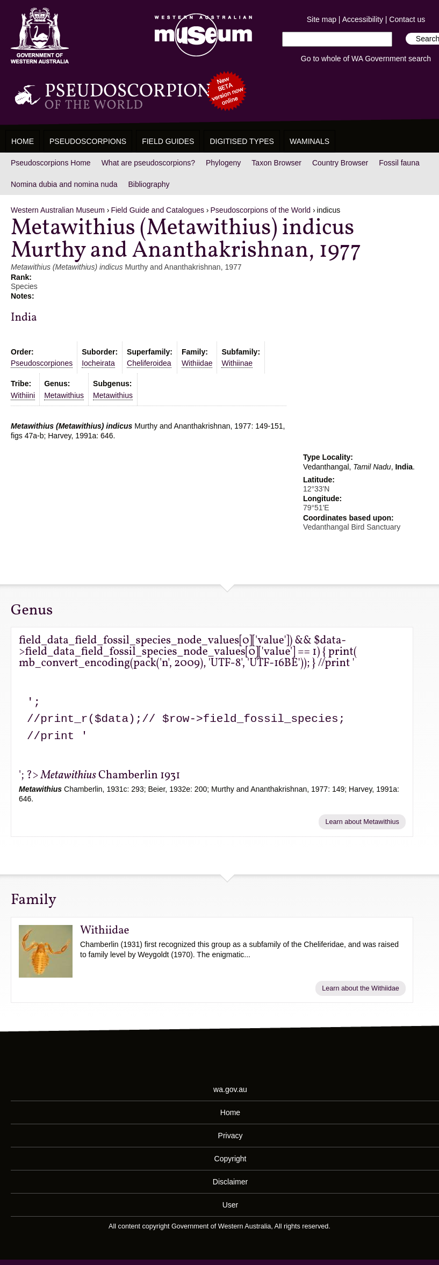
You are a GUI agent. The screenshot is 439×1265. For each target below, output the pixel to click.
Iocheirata (98, 363)
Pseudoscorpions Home (51, 162)
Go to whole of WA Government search (366, 58)
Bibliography (148, 184)
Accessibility (362, 19)
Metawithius (64, 395)
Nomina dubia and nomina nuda (64, 184)
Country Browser (340, 162)
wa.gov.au (230, 1089)
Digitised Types (242, 141)
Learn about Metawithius (362, 822)
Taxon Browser (276, 162)
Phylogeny (223, 162)
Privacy (230, 1135)
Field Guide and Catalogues (157, 210)
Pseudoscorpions (87, 141)
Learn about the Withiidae (360, 988)
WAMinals (309, 141)
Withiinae (237, 363)
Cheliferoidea (149, 363)
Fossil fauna (399, 162)
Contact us (407, 19)
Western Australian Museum (201, 36)
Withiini (23, 395)
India (24, 318)
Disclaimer (230, 1181)
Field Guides (168, 141)
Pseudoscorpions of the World (261, 210)
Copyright (230, 1158)
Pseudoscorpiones (42, 363)
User (230, 1205)
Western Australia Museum (40, 36)
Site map (321, 19)
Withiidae (197, 363)
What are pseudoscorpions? (148, 162)
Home (22, 141)
